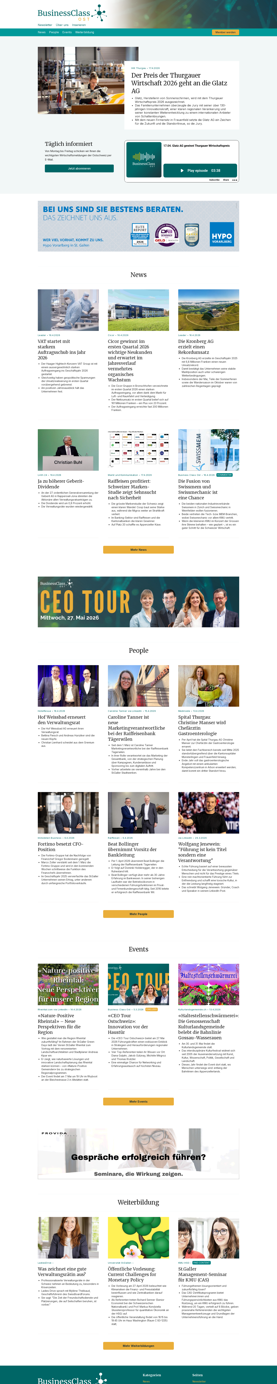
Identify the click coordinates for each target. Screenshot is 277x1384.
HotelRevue (44, 710)
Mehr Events (138, 1101)
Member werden (226, 32)
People (54, 32)
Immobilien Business (49, 837)
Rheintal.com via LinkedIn (52, 1009)
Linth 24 (42, 475)
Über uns (62, 25)
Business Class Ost (189, 475)
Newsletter (45, 25)
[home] (138, 10)
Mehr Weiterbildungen (138, 1346)
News (42, 32)
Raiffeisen (114, 837)
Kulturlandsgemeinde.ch (192, 1009)
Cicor (111, 335)
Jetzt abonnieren (79, 168)
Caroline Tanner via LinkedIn (125, 710)
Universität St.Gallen (119, 1262)
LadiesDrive (44, 1262)
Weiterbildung (84, 32)
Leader (42, 335)
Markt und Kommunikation (123, 475)
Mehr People (138, 914)
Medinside (184, 710)
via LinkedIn (185, 837)
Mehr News (139, 549)
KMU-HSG (184, 1262)
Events (67, 32)
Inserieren (79, 25)
